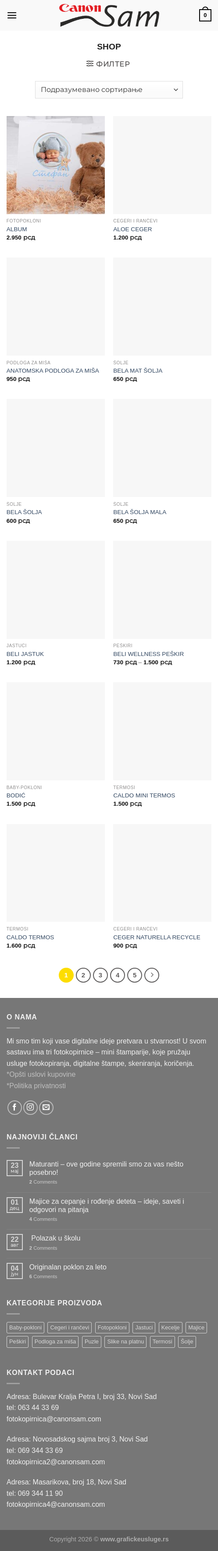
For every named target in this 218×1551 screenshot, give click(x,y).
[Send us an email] (46, 1107)
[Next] (151, 975)
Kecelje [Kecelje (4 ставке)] (170, 1327)
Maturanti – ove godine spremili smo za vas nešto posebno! (106, 1168)
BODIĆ (16, 795)
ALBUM (17, 229)
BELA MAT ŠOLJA (137, 370)
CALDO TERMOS (30, 937)
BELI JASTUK (25, 654)
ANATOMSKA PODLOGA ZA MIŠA (53, 370)
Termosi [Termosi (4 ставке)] (162, 1341)
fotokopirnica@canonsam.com (54, 1419)
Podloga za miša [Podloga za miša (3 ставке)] (55, 1341)
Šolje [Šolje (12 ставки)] (187, 1341)
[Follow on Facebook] (14, 1107)
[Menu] (12, 15)
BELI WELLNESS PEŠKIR (148, 654)
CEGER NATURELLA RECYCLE (156, 937)
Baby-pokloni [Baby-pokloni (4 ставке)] (25, 1327)
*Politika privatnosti (36, 1085)
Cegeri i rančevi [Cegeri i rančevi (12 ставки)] (69, 1327)
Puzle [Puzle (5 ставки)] (92, 1341)
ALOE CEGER (132, 229)
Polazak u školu (55, 1238)
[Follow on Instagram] (30, 1107)
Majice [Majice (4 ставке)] (196, 1327)
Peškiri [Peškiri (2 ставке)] (17, 1341)
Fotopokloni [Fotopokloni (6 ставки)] (112, 1327)
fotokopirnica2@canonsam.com (56, 1462)
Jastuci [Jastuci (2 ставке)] (144, 1327)
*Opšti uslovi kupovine (41, 1074)
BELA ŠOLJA (24, 512)
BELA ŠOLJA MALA (139, 512)
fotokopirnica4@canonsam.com (56, 1504)
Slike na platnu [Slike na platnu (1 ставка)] (125, 1341)
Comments (43, 1181)
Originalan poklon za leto (68, 1267)
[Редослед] (109, 90)
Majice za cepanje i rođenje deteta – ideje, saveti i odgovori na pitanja (106, 1205)
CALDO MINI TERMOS (144, 795)
